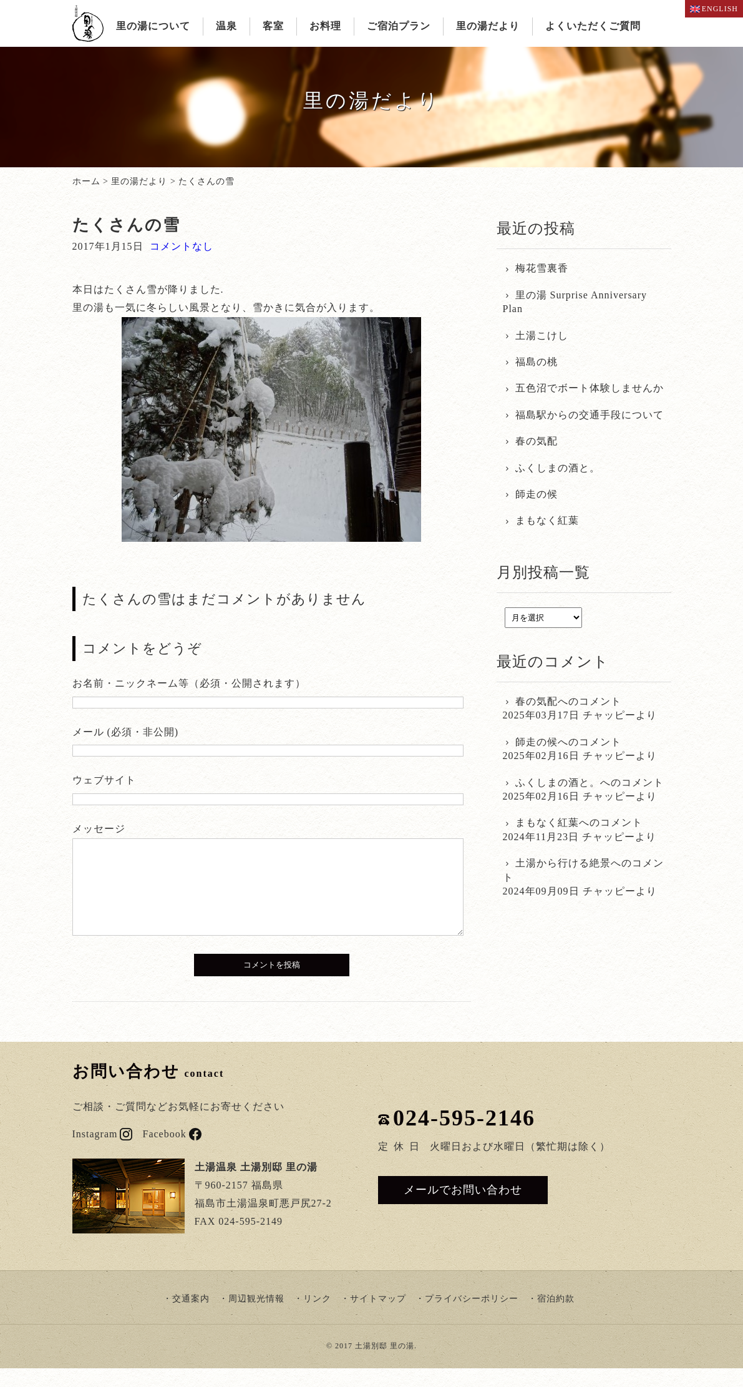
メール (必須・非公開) (125, 732)
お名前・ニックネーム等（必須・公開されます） (189, 683)
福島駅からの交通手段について (589, 414)
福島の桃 (536, 361)
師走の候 (536, 494)
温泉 (226, 26)
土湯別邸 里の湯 (384, 1364)
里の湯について (153, 26)
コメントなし (181, 246)
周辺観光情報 (256, 1317)
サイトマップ (378, 1317)
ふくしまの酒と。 (557, 468)
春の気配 (536, 441)
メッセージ (98, 828)
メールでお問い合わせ (463, 1208)
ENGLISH (714, 8)
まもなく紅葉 (547, 520)
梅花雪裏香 (541, 268)
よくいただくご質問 (593, 26)
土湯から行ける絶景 (563, 863)
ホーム (86, 181)
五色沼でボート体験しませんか (589, 388)
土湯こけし (541, 335)
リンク (317, 1317)
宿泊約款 (556, 1317)
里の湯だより (488, 26)
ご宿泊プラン (398, 26)
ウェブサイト (104, 780)
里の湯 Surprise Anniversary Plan (575, 302)
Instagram (102, 1152)
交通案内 (191, 1317)
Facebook (171, 1152)
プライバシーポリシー (471, 1317)
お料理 (325, 26)
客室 (273, 26)
